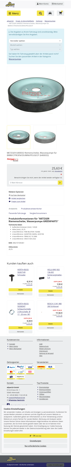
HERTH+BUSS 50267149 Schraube (23, 272)
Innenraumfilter (45, 392)
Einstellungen (35, 441)
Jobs (40, 356)
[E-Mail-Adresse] (60, 183)
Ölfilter (41, 394)
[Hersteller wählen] (35, 41)
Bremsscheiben (45, 390)
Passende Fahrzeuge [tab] (17, 213)
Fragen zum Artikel (17, 201)
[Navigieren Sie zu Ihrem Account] (43, 4)
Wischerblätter (44, 397)
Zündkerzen (43, 399)
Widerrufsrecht (45, 349)
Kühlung (39, 21)
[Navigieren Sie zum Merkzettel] (57, 4)
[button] (40, 13)
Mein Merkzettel (15, 349)
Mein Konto (13, 346)
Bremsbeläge (44, 387)
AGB (40, 344)
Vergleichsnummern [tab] (38, 213)
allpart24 (10, 21)
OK (35, 435)
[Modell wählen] (35, 45)
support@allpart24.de (17, 398)
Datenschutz (44, 346)
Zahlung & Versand (46, 353)
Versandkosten (58, 171)
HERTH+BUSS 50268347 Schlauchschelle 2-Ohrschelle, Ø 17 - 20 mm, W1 (24, 309)
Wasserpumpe (50, 21)
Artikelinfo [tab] (13, 208)
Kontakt (12, 344)
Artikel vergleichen (17, 198)
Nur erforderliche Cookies (35, 446)
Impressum (43, 351)
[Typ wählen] (35, 49)
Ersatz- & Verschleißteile (25, 21)
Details (20, 290)
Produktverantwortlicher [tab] (31, 208)
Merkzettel (20, 294)
